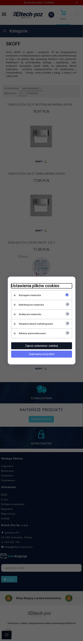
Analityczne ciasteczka (30, 314)
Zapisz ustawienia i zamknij (41, 345)
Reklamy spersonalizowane (32, 333)
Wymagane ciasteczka (30, 295)
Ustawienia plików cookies (35, 285)
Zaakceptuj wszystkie (41, 354)
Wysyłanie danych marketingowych (36, 324)
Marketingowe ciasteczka (31, 304)
